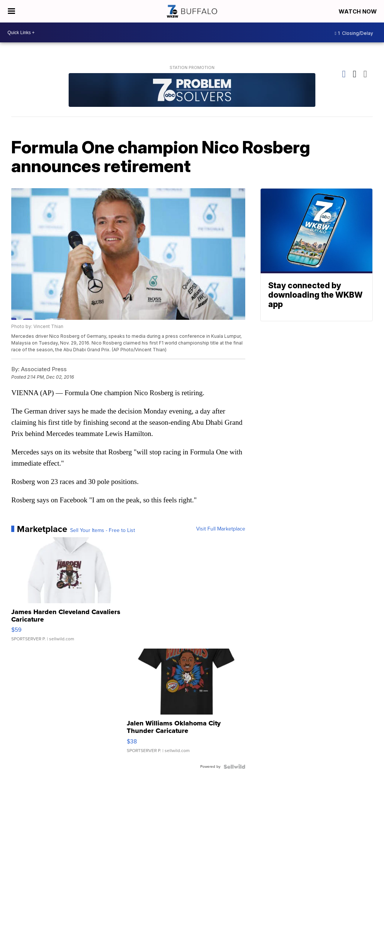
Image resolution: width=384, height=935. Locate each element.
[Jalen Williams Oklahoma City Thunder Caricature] (186, 704)
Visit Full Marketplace (220, 529)
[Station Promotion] (192, 91)
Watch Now (358, 11)
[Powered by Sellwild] (234, 766)
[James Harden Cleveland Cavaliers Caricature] (70, 593)
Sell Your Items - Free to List (102, 530)
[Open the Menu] (11, 11)
